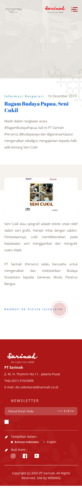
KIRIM (69, 411)
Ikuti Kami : (19, 449)
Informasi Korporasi (24, 96)
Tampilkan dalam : (24, 436)
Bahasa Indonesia (27, 442)
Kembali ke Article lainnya (36, 309)
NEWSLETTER (25, 400)
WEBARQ (54, 478)
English (51, 442)
